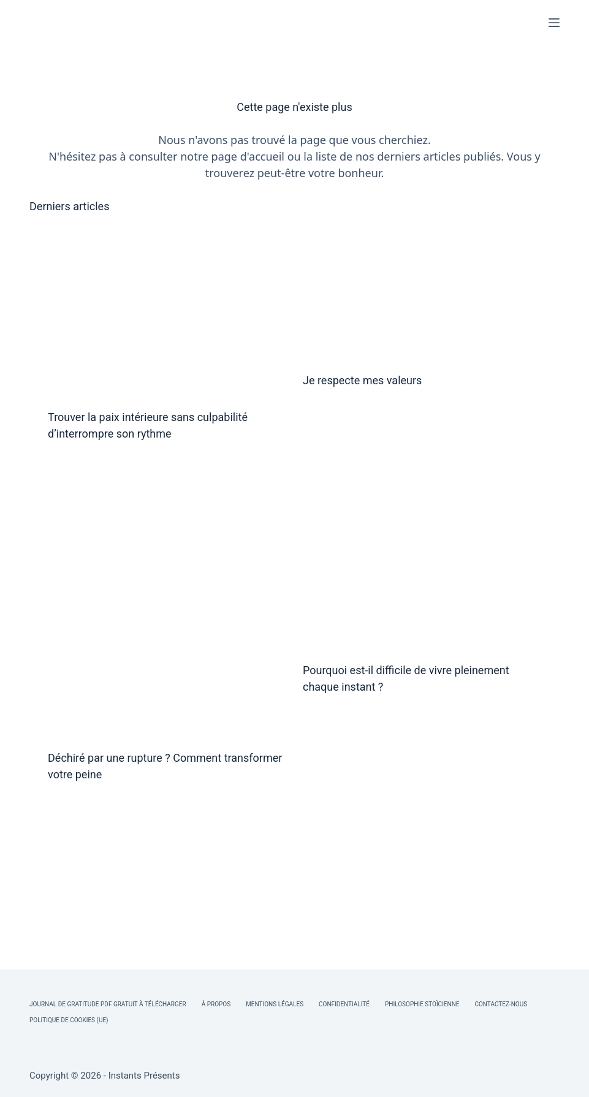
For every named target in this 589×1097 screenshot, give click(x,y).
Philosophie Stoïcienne (422, 1004)
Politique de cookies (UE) (68, 1020)
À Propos (216, 1004)
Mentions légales (274, 1004)
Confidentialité (344, 1004)
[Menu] (554, 22)
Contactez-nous (500, 1004)
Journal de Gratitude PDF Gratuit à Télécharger (107, 1004)
